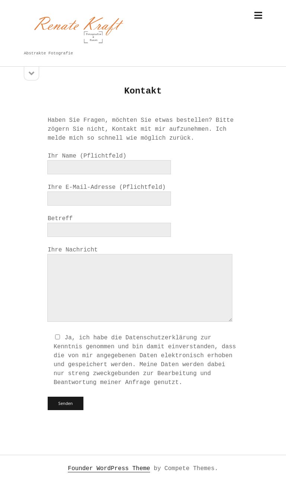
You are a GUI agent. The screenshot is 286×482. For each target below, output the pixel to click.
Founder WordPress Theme (109, 468)
